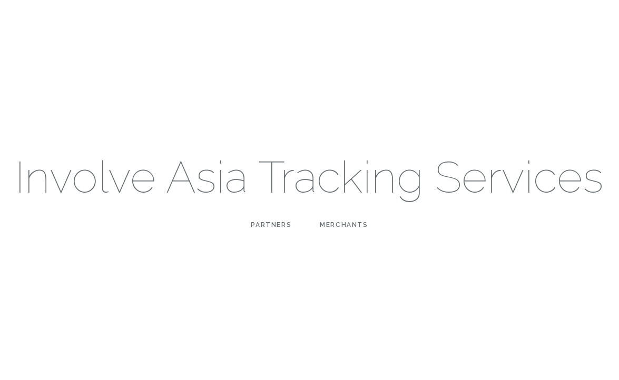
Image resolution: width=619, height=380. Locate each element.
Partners (271, 225)
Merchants (344, 225)
